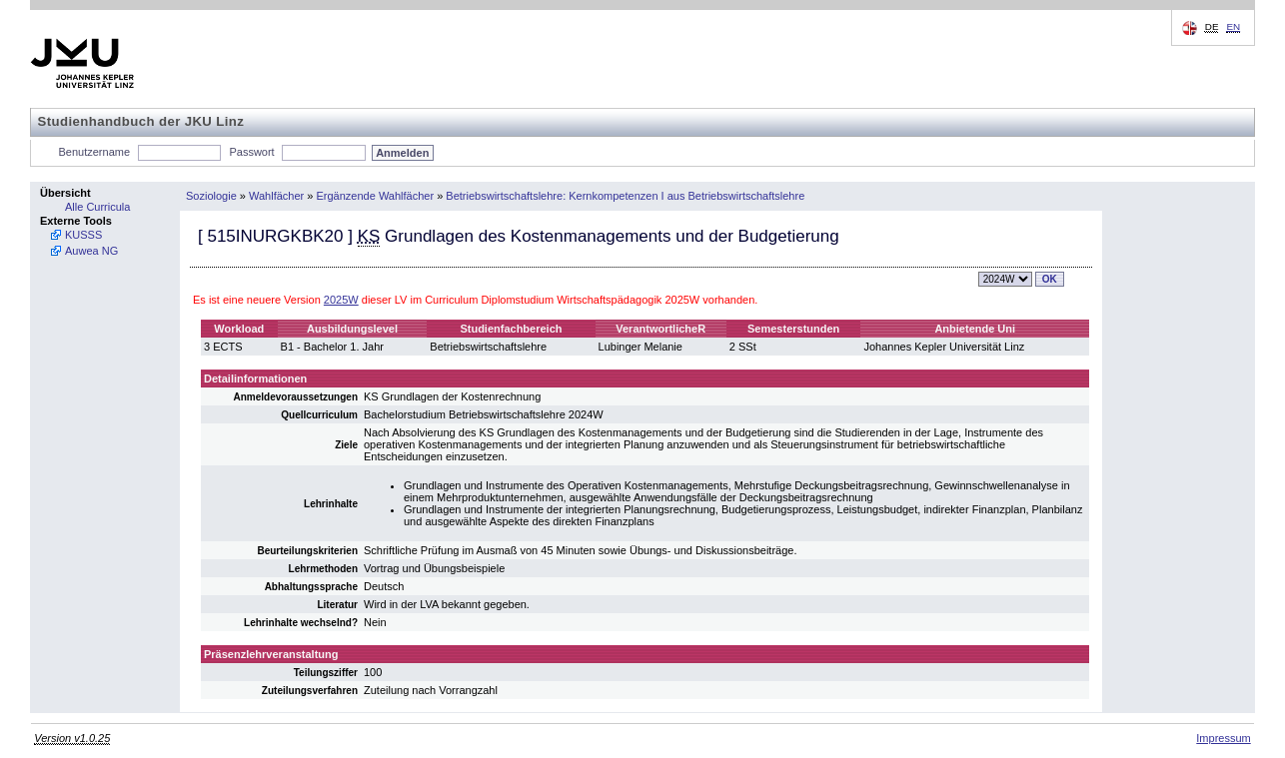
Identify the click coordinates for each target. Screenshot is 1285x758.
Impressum (1223, 738)
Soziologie (211, 196)
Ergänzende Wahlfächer (376, 196)
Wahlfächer (276, 196)
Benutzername (95, 152)
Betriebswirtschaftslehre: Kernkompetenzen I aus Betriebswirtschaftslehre (625, 196)
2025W (341, 300)
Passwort (251, 152)
